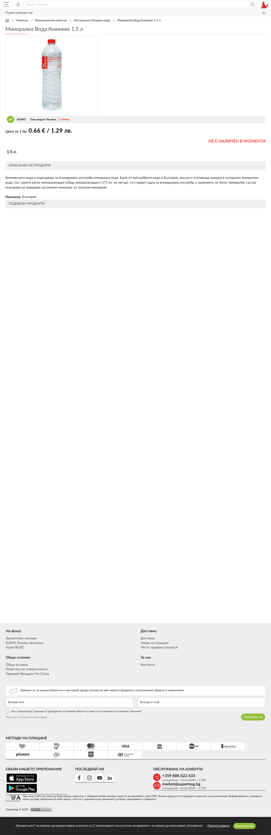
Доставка (148, 631)
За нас (146, 657)
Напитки (22, 20)
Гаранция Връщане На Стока (27, 674)
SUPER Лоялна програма (24, 643)
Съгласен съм (244, 826)
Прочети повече (218, 825)
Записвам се (253, 717)
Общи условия (17, 657)
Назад (18, 4)
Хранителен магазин (20, 638)
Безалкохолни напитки (51, 20)
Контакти (148, 664)
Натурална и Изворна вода (92, 20)
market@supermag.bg (234, 776)
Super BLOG (14, 647)
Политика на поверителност (26, 669)
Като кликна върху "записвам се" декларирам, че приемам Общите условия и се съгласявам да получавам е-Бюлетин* (73, 711)
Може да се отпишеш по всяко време (25, 717)
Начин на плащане (155, 643)
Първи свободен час (19, 12)
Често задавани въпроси (159, 647)
